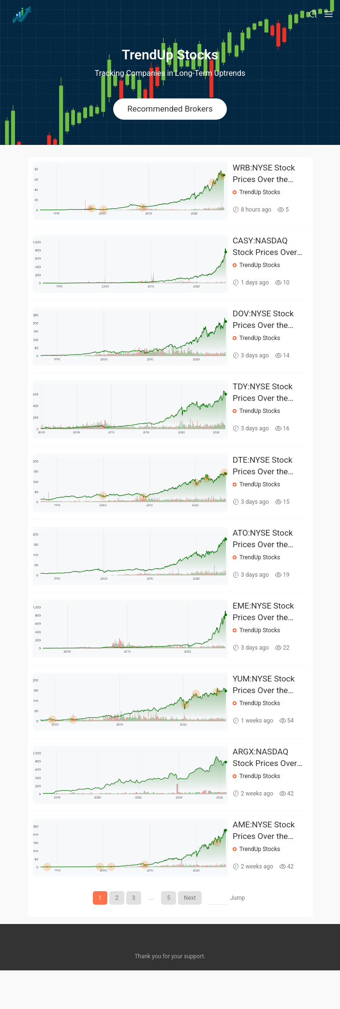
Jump (237, 936)
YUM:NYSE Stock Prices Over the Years (264, 715)
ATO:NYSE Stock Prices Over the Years (263, 560)
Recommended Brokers (170, 109)
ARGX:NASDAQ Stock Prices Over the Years (265, 792)
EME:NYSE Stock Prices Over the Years (264, 637)
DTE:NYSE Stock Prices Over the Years (263, 483)
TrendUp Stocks (260, 192)
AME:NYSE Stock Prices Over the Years (264, 869)
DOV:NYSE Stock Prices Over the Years (263, 328)
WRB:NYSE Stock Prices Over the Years (264, 174)
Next (190, 936)
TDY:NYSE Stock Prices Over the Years (263, 406)
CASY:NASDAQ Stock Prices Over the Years (265, 251)
